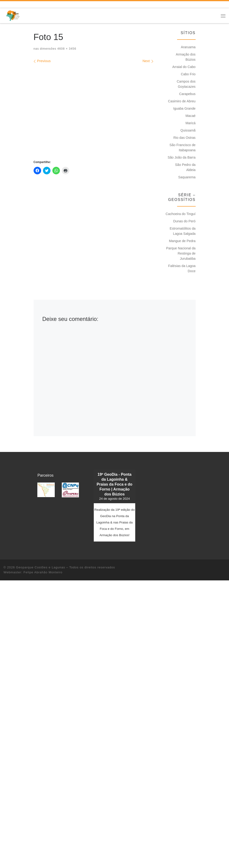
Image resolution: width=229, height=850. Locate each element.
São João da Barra (182, 157)
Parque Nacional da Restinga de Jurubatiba (180, 253)
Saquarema (187, 177)
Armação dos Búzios (186, 56)
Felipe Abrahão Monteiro (42, 572)
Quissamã (187, 130)
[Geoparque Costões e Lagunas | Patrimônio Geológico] (13, 15)
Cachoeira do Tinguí (181, 214)
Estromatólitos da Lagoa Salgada (182, 231)
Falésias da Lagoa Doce (181, 268)
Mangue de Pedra (182, 241)
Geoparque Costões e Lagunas (40, 567)
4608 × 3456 (66, 48)
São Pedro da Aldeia (185, 167)
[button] (45, 490)
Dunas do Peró (184, 221)
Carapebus (187, 94)
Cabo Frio (188, 74)
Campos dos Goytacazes (186, 84)
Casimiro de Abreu (181, 101)
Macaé (191, 116)
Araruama (188, 47)
